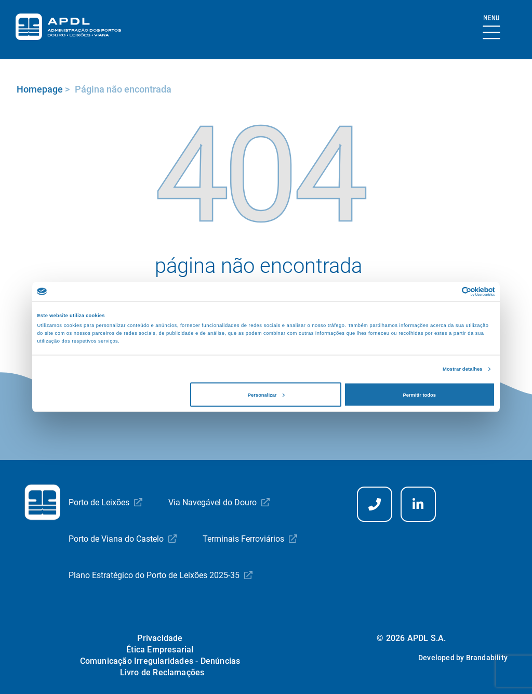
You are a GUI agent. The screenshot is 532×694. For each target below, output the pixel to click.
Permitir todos (419, 394)
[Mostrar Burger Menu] (491, 28)
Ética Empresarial (159, 649)
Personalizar (266, 394)
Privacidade (159, 638)
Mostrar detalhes (463, 369)
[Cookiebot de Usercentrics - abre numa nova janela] (449, 291)
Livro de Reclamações (162, 672)
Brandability (487, 657)
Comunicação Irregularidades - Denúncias (160, 661)
